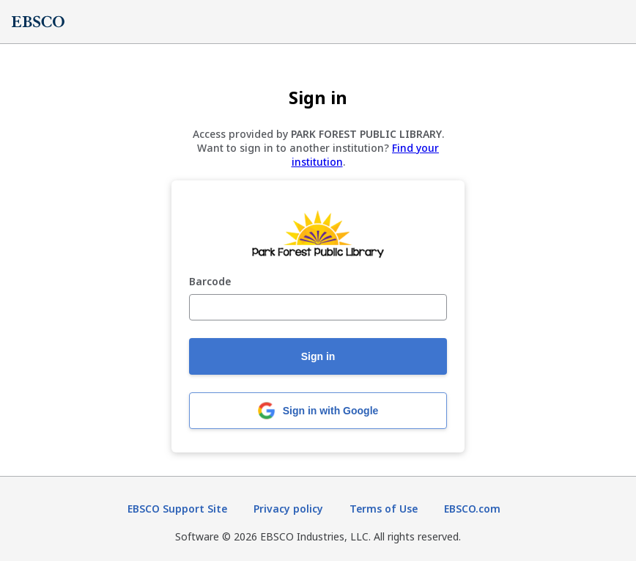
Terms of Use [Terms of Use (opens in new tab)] (384, 509)
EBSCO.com (472, 509)
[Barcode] (318, 307)
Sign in (318, 356)
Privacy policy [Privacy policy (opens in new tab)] (288, 509)
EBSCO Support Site (177, 509)
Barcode (210, 282)
